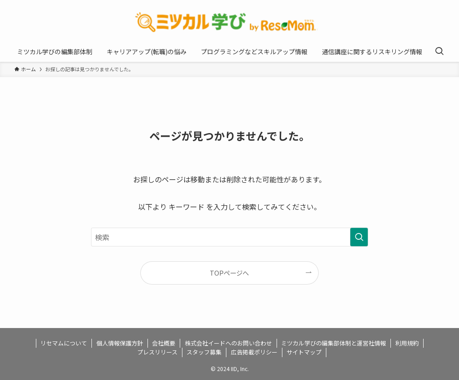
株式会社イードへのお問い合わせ (228, 343)
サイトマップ (303, 352)
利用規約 (407, 343)
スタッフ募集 (203, 352)
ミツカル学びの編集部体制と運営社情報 (333, 343)
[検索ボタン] (439, 51)
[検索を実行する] (359, 237)
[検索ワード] (229, 237)
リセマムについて (63, 343)
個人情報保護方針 (119, 343)
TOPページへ (229, 272)
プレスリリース (157, 352)
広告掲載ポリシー (254, 352)
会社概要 (163, 343)
